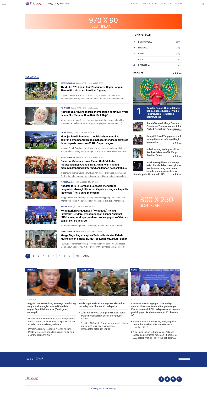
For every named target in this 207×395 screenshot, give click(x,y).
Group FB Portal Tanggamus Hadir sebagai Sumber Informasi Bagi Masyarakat (164, 139)
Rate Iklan (166, 3)
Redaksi (135, 3)
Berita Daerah (145, 42)
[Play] (10, 359)
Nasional (143, 48)
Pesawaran (144, 65)
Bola (140, 59)
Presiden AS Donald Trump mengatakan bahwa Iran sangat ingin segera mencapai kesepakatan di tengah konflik (104, 326)
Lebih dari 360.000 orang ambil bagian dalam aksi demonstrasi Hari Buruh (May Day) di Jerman (103, 315)
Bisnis (141, 53)
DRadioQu (111, 389)
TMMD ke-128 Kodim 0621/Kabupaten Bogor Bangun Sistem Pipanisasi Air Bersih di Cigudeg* (92, 89)
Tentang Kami (150, 3)
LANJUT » (87, 256)
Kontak (178, 3)
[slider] (184, 360)
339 (77, 256)
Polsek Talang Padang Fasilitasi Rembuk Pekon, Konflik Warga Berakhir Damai (163, 152)
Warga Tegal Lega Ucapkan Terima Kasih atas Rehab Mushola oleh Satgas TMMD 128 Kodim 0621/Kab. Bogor (94, 237)
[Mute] (175, 358)
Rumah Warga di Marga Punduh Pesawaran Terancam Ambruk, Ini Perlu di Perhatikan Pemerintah (164, 126)
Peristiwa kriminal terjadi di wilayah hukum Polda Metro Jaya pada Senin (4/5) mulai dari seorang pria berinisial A (51, 332)
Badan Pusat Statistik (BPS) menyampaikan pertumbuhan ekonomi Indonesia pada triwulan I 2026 (155, 324)
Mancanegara (85, 270)
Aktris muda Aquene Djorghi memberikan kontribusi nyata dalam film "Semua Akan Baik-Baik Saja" (94, 113)
